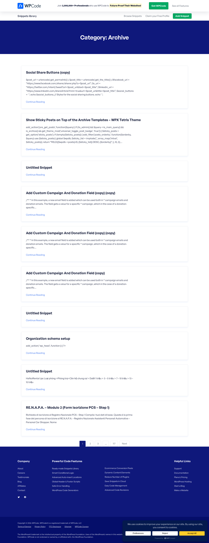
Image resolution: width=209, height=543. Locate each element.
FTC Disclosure (55, 526)
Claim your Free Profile (157, 16)
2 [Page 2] (90, 443)
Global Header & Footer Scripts (66, 481)
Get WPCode (178, 5)
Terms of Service (24, 526)
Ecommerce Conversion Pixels (119, 468)
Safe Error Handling (61, 486)
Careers (21, 473)
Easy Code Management (116, 485)
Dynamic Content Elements (117, 472)
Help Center (138, 5)
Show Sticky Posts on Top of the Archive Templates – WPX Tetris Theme (83, 120)
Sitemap (68, 526)
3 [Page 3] (98, 443)
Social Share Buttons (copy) (48, 72)
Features (88, 5)
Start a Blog (179, 486)
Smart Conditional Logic (63, 473)
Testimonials (23, 477)
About (20, 468)
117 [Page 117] (114, 443)
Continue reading (35, 101)
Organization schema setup (48, 339)
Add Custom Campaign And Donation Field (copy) (65, 273)
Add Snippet (182, 16)
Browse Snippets (133, 16)
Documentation (181, 473)
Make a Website (181, 490)
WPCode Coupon (82, 526)
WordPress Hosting (183, 481)
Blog (153, 5)
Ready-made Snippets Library (65, 468)
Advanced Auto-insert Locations (67, 477)
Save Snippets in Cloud (115, 481)
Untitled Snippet (39, 168)
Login (162, 5)
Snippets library (27, 16)
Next (124, 443)
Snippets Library (119, 5)
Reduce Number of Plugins (117, 477)
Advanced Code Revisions (117, 490)
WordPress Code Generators (65, 490)
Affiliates (22, 486)
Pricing (103, 5)
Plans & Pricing (180, 477)
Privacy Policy (40, 526)
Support (178, 468)
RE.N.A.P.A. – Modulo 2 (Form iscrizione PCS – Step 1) (67, 408)
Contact (21, 490)
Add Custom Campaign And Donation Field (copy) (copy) (70, 193)
